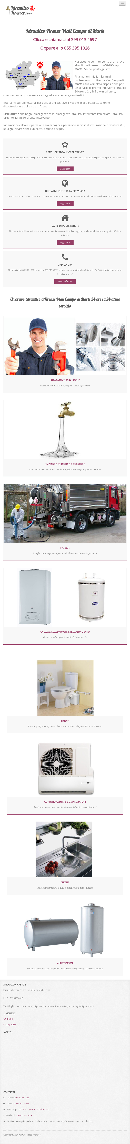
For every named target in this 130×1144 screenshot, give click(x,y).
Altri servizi (65, 963)
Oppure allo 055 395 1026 (65, 48)
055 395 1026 (22, 1097)
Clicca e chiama (65, 281)
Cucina (65, 882)
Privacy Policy (9, 1024)
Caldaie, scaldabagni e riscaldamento (65, 631)
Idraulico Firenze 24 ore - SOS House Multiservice (26, 10)
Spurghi (65, 548)
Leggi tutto (65, 168)
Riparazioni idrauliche (65, 380)
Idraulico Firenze (24, 1115)
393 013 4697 (22, 1103)
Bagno (65, 721)
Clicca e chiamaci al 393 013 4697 (65, 39)
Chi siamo (8, 1018)
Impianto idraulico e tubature (65, 464)
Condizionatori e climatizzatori (65, 802)
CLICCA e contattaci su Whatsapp (33, 1109)
